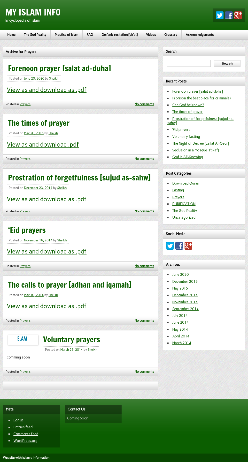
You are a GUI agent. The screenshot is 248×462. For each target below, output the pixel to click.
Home (11, 35)
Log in (18, 420)
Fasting (178, 190)
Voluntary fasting (186, 136)
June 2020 (180, 274)
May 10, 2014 (34, 295)
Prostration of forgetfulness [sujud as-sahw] (79, 177)
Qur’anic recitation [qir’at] (119, 35)
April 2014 (180, 336)
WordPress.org (25, 441)
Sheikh (54, 78)
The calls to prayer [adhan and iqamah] (70, 284)
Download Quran (185, 183)
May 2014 (180, 329)
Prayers (25, 104)
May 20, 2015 (34, 133)
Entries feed (22, 427)
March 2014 (181, 343)
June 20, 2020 (34, 78)
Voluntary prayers (71, 339)
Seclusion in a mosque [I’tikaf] (195, 150)
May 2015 (180, 288)
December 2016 (185, 281)
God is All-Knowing (187, 157)
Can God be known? (188, 105)
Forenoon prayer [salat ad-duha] (59, 68)
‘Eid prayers (27, 230)
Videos (151, 35)
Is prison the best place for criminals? (201, 98)
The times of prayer (39, 123)
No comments (144, 104)
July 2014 (179, 315)
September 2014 (185, 309)
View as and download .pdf (43, 144)
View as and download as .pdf (46, 89)
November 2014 (185, 302)
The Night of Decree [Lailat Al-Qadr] (200, 143)
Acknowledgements (200, 35)
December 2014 (185, 295)
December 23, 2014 (38, 188)
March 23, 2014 (71, 349)
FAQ (90, 35)
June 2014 (180, 322)
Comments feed (25, 434)
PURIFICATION (183, 204)
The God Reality (35, 35)
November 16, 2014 (38, 240)
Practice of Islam (66, 35)
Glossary (170, 35)
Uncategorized (183, 217)
